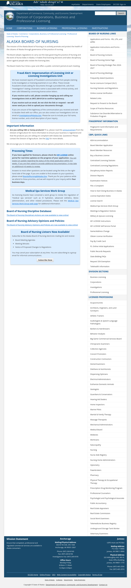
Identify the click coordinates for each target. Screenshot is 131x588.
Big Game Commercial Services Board (106, 339)
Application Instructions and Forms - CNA (105, 48)
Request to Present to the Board (103, 103)
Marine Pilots (95, 409)
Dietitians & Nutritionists (100, 369)
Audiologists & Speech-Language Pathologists (103, 322)
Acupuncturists (96, 302)
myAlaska (76, 4)
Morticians (94, 440)
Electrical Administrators (100, 379)
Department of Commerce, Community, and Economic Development (72, 585)
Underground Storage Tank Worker (105, 528)
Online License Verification (101, 93)
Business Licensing (47, 28)
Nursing (93, 450)
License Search (96, 201)
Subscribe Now (45, 260)
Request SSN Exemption (100, 261)
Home (9, 28)
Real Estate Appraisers (99, 508)
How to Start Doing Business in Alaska (106, 191)
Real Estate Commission (100, 513)
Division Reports (97, 175)
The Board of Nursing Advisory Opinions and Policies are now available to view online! (42, 225)
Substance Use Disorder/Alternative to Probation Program (106, 114)
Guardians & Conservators (101, 394)
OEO (53, 575)
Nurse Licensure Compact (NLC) (103, 83)
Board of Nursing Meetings (101, 73)
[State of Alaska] (9, 16)
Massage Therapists (98, 419)
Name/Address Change (100, 231)
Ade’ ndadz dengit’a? (48, 2)
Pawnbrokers (95, 470)
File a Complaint (97, 185)
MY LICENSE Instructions (100, 221)
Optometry (94, 465)
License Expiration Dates (100, 196)
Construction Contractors (100, 359)
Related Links (95, 98)
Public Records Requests (100, 251)
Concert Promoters (98, 354)
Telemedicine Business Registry (103, 523)
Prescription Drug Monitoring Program (106, 488)
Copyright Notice (84, 575)
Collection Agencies (98, 349)
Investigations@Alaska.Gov (30, 115)
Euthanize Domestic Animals (102, 384)
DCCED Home (33, 575)
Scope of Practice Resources (102, 108)
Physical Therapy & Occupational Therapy (104, 481)
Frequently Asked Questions (102, 78)
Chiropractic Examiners (100, 344)
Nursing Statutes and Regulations (104, 88)
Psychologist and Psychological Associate (107, 498)
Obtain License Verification (101, 236)
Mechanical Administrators (101, 424)
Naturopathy (95, 445)
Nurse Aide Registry (98, 455)
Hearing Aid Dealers (98, 399)
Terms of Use (97, 575)
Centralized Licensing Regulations (104, 165)
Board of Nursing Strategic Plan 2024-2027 (106, 66)
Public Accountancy (98, 503)
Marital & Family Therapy (100, 414)
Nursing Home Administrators (102, 460)
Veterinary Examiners (99, 533)
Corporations (24, 28)
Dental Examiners (97, 364)
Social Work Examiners (99, 518)
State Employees (103, 4)
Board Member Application (101, 145)
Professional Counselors (100, 493)
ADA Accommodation (99, 140)
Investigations (100, 28)
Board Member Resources (101, 150)
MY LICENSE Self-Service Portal (103, 226)
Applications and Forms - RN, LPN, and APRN (106, 40)
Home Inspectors (97, 404)
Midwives (94, 435)
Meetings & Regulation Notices (103, 211)
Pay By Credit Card (98, 241)
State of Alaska (15, 3)
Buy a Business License (100, 155)
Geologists (94, 389)
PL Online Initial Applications (102, 246)
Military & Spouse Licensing (101, 216)
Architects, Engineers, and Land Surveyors (103, 309)
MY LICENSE (62, 155)
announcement (69, 130)
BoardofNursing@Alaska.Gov (35, 176)
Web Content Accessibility (67, 575)
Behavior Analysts (97, 334)
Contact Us (103, 585)
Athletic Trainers (97, 316)
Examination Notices (98, 180)
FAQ (47, 138)
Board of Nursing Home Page (102, 60)
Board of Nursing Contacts (101, 55)
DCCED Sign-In (119, 4)
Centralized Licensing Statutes (102, 160)
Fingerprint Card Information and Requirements (104, 128)
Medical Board (96, 429)
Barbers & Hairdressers (100, 329)
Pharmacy (94, 475)
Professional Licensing (74, 28)
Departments (88, 4)
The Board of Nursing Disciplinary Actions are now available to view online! (38, 215)
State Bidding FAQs (98, 256)
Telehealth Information (100, 266)
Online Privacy (45, 575)
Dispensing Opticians (99, 374)
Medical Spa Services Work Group (104, 206)
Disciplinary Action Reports (101, 170)
